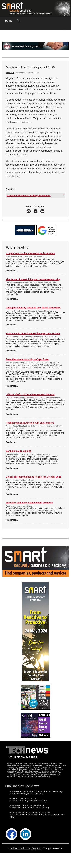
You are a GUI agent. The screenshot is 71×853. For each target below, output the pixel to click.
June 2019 (10, 73)
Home (8, 20)
